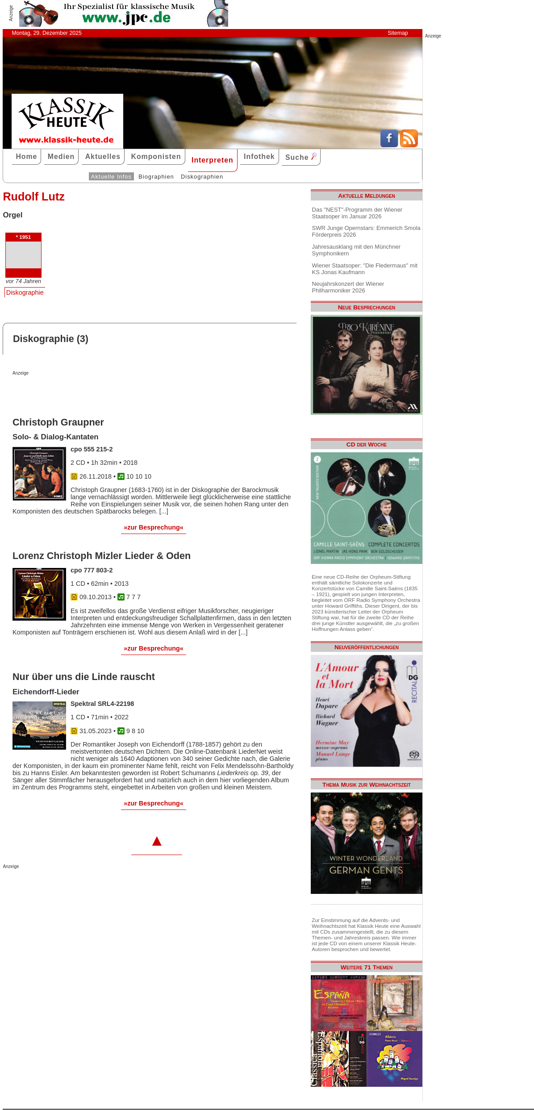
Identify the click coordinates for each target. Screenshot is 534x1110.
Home (26, 156)
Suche (301, 157)
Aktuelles (103, 156)
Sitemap (398, 33)
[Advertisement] (117, 393)
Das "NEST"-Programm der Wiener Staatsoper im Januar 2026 (357, 213)
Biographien (156, 176)
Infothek (259, 156)
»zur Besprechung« (154, 527)
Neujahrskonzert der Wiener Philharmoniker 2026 (348, 287)
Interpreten (213, 160)
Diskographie (25, 292)
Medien (61, 156)
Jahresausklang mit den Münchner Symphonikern (356, 250)
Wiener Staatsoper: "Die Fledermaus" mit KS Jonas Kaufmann (365, 268)
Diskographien (202, 176)
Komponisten (156, 156)
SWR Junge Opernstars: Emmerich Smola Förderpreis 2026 (366, 231)
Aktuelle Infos (111, 176)
